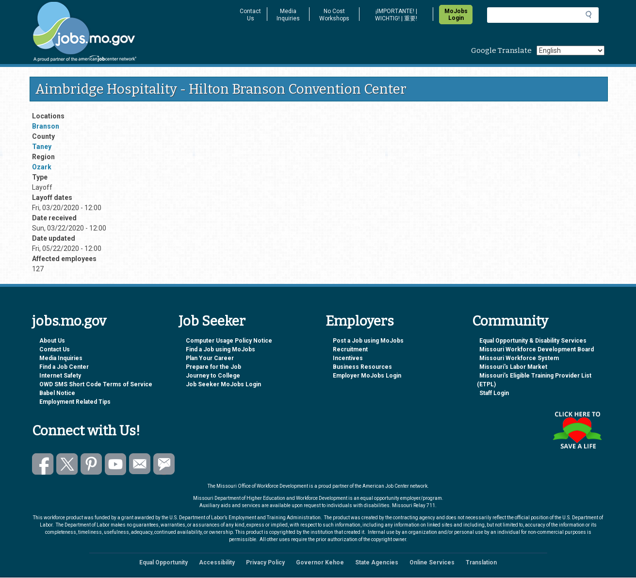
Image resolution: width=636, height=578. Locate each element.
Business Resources (362, 366)
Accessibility (217, 562)
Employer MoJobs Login (367, 375)
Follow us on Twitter (67, 464)
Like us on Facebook (43, 464)
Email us (140, 464)
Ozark (41, 167)
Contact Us (250, 15)
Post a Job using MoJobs (368, 340)
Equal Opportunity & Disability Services (533, 340)
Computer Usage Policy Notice (229, 340)
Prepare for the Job (213, 366)
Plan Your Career (210, 358)
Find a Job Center (64, 366)
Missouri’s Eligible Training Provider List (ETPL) (534, 380)
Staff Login (494, 393)
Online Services (432, 562)
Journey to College (213, 375)
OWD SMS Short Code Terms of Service (95, 384)
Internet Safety (60, 375)
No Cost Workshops (334, 15)
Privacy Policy (265, 562)
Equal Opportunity (163, 562)
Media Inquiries (288, 15)
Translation (481, 562)
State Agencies (376, 562)
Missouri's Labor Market (513, 366)
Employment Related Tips (75, 401)
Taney (41, 146)
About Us (52, 340)
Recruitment (350, 349)
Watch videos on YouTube (116, 464)
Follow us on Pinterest (91, 464)
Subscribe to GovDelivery (164, 464)
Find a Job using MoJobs (220, 349)
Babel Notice (57, 393)
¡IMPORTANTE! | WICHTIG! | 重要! (396, 15)
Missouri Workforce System (519, 358)
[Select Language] (570, 50)
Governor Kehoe (320, 562)
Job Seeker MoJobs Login (223, 384)
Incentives (348, 358)
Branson (45, 126)
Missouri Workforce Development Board (536, 349)
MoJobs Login (456, 14)
